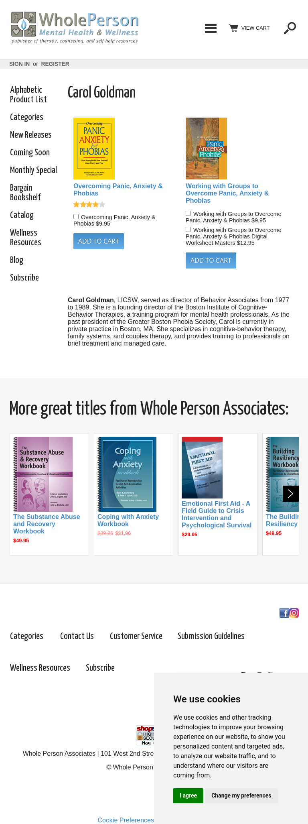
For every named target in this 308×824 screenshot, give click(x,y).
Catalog (22, 215)
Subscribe (24, 278)
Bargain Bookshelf (25, 192)
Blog (16, 260)
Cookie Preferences (125, 820)
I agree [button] (188, 795)
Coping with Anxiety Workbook (128, 520)
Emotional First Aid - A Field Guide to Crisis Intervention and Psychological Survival (216, 514)
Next (291, 494)
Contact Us (77, 636)
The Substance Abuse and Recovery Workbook (46, 524)
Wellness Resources (25, 237)
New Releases (31, 135)
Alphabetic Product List (28, 94)
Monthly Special (33, 170)
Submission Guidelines (211, 636)
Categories (210, 28)
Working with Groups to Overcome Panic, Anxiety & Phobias (227, 193)
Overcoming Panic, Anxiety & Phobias (118, 190)
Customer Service (136, 636)
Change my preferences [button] (241, 795)
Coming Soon (30, 152)
